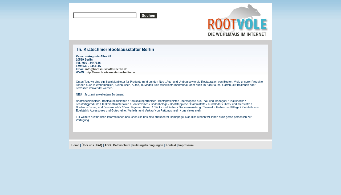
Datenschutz (121, 145)
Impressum (186, 145)
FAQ (99, 145)
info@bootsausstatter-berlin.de (106, 69)
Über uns (88, 145)
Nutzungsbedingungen (147, 145)
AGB (107, 145)
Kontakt (170, 145)
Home (75, 145)
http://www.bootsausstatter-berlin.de (110, 72)
